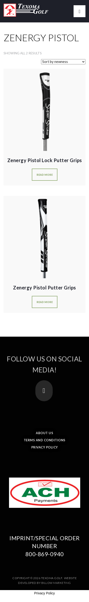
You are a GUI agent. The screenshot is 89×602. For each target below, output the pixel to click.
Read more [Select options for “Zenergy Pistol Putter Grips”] (45, 302)
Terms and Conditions (45, 440)
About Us (44, 433)
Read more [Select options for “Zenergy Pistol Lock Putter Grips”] (45, 174)
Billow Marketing (56, 583)
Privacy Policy (44, 447)
